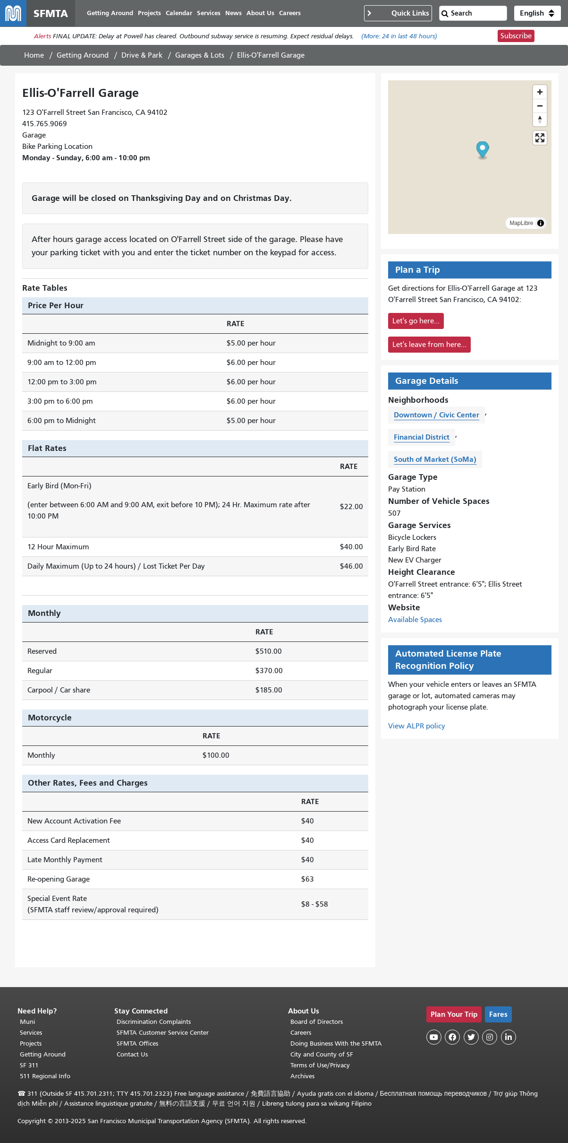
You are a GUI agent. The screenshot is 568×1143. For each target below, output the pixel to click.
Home (34, 55)
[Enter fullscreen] (540, 138)
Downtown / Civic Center (436, 414)
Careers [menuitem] (290, 13)
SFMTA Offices (137, 1043)
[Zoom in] (540, 92)
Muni (27, 1022)
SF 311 (29, 1065)
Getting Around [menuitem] (110, 13)
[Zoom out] (540, 106)
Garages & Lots (199, 55)
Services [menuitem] (208, 13)
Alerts (42, 36)
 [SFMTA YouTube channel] (434, 1037)
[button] (537, 13)
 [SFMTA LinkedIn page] (508, 1037)
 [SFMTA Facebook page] (452, 1037)
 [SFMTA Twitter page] (471, 1037)
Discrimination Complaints (154, 1022)
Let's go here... (416, 321)
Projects (31, 1043)
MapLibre (521, 223)
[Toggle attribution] (540, 223)
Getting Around (83, 55)
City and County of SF (321, 1054)
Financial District (421, 437)
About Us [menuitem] (260, 13)
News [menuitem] (233, 13)
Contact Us (132, 1054)
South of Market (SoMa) (435, 459)
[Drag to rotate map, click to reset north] (540, 119)
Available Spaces (415, 619)
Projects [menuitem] (149, 13)
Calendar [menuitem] (179, 13)
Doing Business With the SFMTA (336, 1043)
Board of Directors (316, 1022)
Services (31, 1033)
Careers (300, 1033)
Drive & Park (141, 55)
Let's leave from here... (429, 344)
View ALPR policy (416, 726)
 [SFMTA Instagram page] (489, 1037)
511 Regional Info (45, 1076)
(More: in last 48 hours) (399, 36)
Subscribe (516, 36)
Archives (302, 1076)
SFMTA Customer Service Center (163, 1033)
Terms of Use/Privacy (320, 1065)
